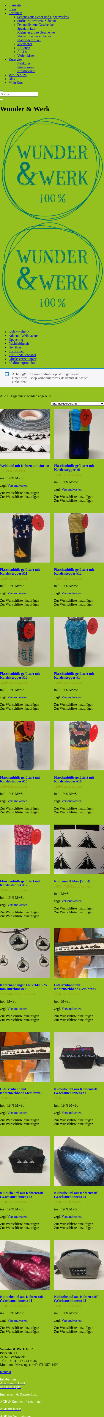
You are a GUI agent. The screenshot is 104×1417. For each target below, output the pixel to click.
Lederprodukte (19, 332)
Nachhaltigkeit (19, 343)
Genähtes (15, 347)
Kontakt (5, 1372)
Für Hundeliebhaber (22, 355)
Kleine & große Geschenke (36, 32)
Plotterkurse (25, 67)
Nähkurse (23, 63)
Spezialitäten (26, 28)
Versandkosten (17, 485)
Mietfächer (24, 44)
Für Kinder (16, 351)
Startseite (15, 5)
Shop (12, 9)
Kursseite (15, 59)
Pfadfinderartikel (29, 40)
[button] (19, 493)
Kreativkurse (26, 71)
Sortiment (15, 13)
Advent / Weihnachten (24, 335)
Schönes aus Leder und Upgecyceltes (43, 17)
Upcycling (16, 339)
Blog (12, 79)
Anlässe (22, 52)
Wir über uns (18, 75)
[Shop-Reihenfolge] (77, 404)
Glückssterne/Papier (22, 359)
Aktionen (23, 48)
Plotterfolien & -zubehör (34, 36)
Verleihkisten (26, 55)
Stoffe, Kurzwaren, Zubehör (36, 21)
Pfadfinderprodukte (22, 363)
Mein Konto (17, 82)
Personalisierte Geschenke (35, 24)
